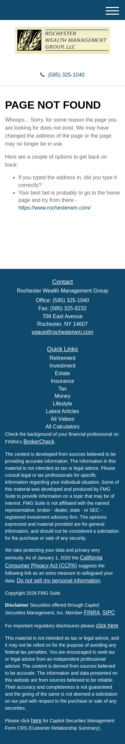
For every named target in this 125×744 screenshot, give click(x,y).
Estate (62, 373)
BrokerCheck (39, 441)
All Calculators (62, 426)
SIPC (108, 612)
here (36, 720)
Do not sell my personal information (58, 580)
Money (62, 396)
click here (107, 625)
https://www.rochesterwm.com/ (54, 208)
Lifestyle (62, 403)
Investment (62, 366)
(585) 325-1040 (62, 75)
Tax (62, 388)
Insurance (62, 381)
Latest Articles (62, 411)
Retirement (62, 358)
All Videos (62, 419)
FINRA (92, 612)
